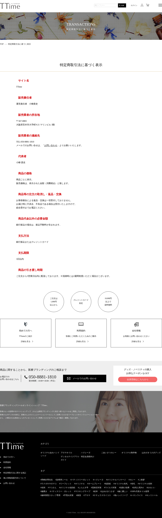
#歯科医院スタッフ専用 (50, 495)
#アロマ (87, 495)
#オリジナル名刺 (145, 484)
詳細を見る (25, 341)
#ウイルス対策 (110, 488)
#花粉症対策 (96, 488)
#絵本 (95, 491)
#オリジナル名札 (121, 484)
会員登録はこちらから (137, 379)
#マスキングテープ (82, 491)
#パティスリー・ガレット (61, 491)
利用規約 (7, 462)
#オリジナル (79, 484)
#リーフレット (65, 484)
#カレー (132, 480)
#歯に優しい (122, 491)
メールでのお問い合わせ (85, 378)
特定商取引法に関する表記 (14, 473)
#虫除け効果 (124, 488)
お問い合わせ (50, 145)
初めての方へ (9, 457)
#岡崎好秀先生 (46, 480)
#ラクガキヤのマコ (48, 484)
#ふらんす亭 (83, 488)
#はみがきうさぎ (107, 491)
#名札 (132, 484)
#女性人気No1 (138, 488)
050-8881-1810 (42, 377)
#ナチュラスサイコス (102, 495)
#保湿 (78, 495)
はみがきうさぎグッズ (151, 453)
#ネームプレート (94, 484)
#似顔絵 (107, 484)
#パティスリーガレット (80, 480)
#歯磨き (43, 491)
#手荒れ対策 (68, 495)
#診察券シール (61, 480)
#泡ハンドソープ (121, 495)
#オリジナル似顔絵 (67, 488)
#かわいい (151, 488)
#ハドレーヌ (98, 480)
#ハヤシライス (136, 495)
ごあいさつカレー (108, 453)
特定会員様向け (87, 457)
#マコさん (52, 488)
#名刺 (42, 488)
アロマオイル (66, 453)
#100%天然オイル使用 (139, 491)
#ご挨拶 (141, 480)
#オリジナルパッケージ (116, 480)
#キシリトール (151, 495)
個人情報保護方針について (14, 478)
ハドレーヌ (85, 453)
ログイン (134, 5)
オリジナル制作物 (129, 453)
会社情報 (7, 468)
